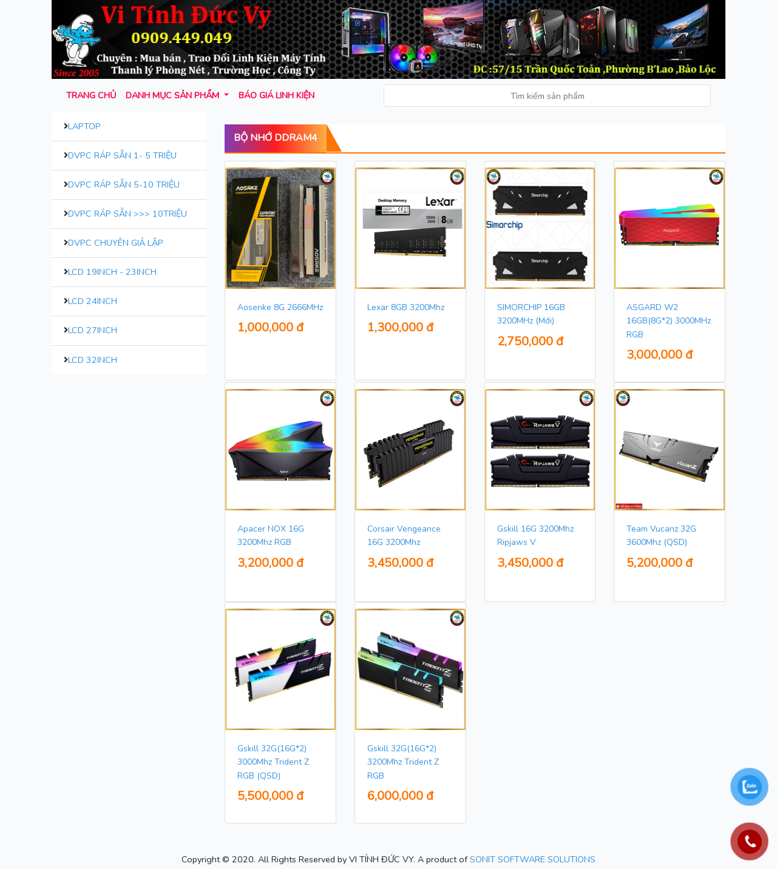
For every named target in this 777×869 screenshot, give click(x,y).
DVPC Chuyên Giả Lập (115, 243)
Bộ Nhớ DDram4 (275, 137)
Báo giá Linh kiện (276, 95)
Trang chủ (91, 95)
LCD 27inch (92, 330)
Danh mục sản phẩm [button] (174, 95)
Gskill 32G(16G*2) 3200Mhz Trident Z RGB (403, 762)
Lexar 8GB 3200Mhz (405, 307)
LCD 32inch (92, 360)
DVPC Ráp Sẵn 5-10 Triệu (124, 184)
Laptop (84, 126)
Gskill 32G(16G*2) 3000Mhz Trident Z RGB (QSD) (273, 762)
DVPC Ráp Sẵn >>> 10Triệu (127, 214)
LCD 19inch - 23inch (112, 272)
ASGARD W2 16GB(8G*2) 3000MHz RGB (668, 321)
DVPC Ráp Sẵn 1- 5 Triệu (122, 155)
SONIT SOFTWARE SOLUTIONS (532, 859)
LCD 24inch (92, 301)
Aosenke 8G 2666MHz (280, 307)
